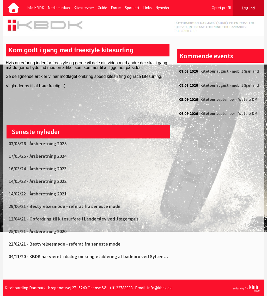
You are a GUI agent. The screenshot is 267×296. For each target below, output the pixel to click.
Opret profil (221, 7)
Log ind (248, 7)
